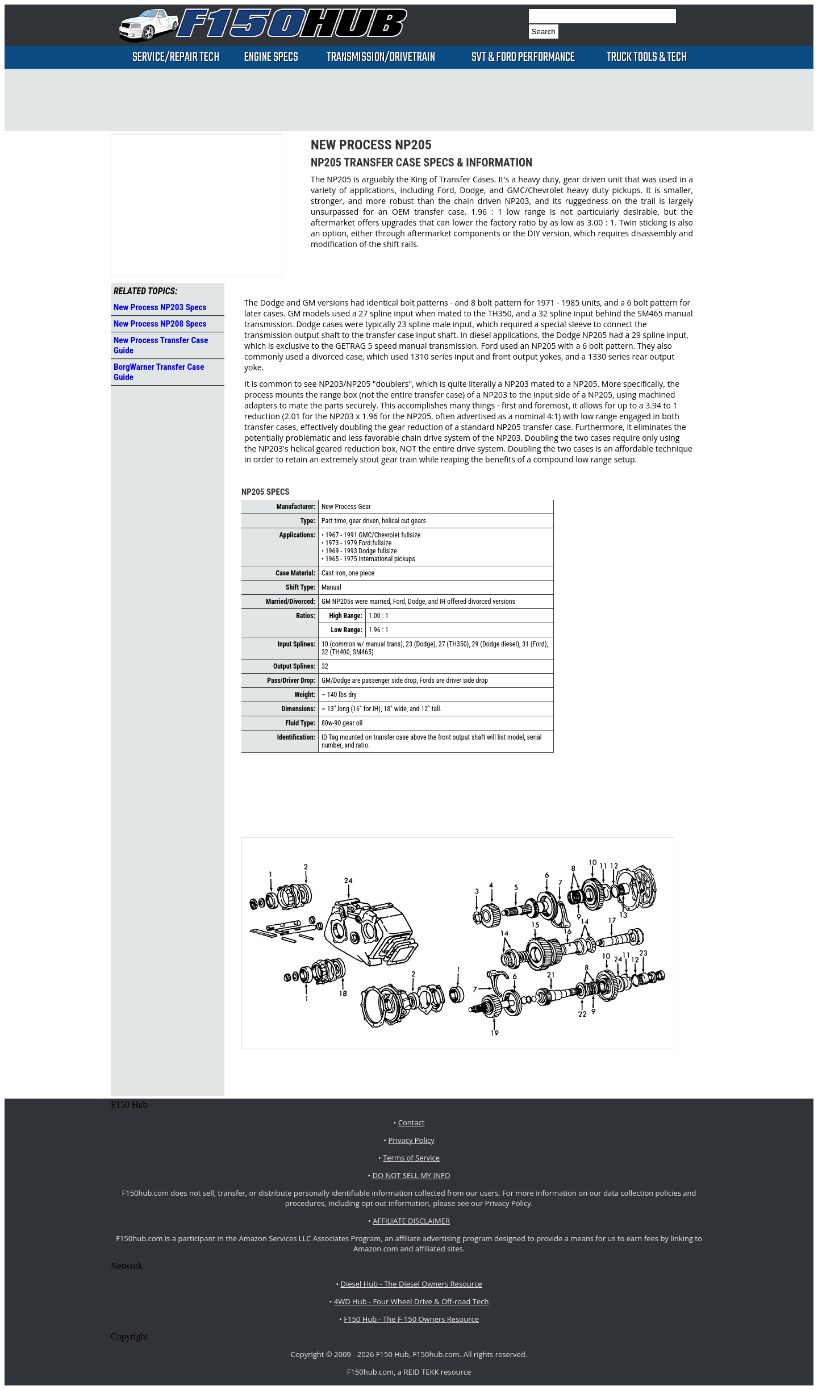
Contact (411, 1122)
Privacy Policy (412, 1140)
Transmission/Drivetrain (381, 57)
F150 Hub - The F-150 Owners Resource (411, 1319)
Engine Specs (271, 57)
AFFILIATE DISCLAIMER (411, 1221)
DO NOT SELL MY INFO (411, 1175)
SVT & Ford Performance (523, 57)
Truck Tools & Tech (647, 57)
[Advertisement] (409, 100)
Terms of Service (411, 1158)
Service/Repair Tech (175, 57)
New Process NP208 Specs (160, 324)
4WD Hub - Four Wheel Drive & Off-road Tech (411, 1301)
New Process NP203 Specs (160, 307)
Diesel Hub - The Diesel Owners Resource (411, 1284)
